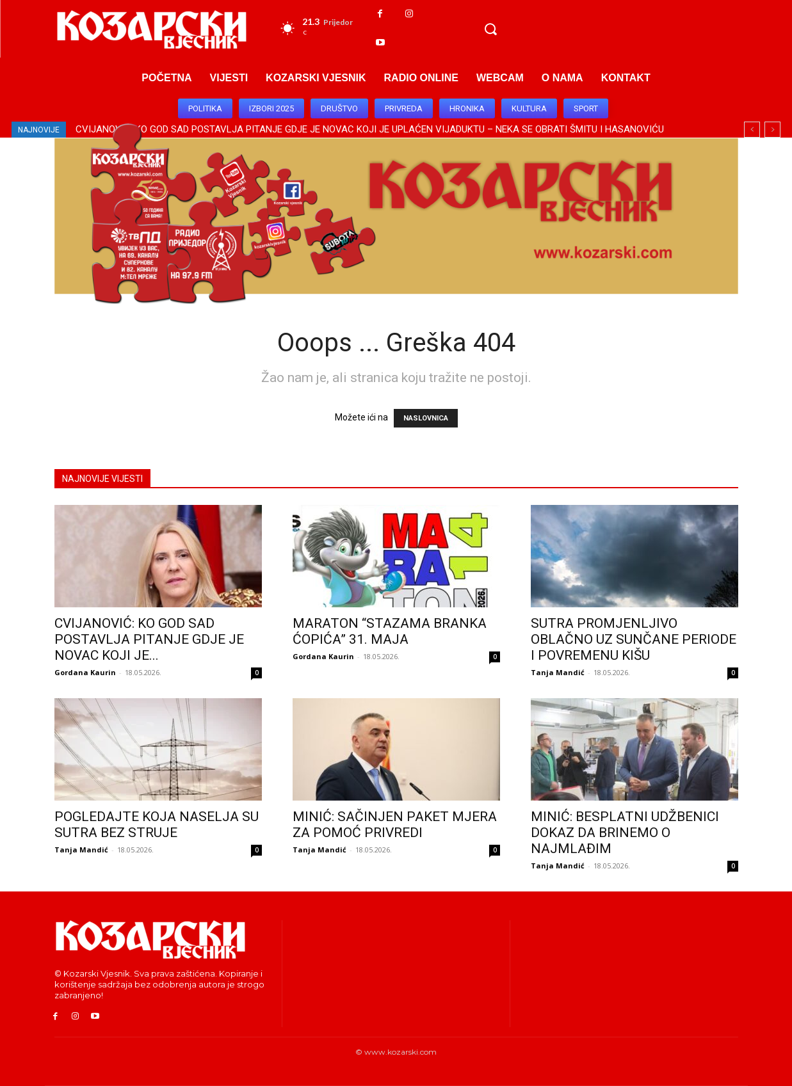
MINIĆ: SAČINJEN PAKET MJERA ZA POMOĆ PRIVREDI (395, 824)
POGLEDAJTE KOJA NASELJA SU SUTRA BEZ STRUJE (156, 824)
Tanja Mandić (558, 672)
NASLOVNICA (425, 418)
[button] (490, 28)
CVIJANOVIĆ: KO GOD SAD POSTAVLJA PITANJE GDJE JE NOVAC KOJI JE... (149, 639)
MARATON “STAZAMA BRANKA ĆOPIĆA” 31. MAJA (390, 631)
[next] (772, 130)
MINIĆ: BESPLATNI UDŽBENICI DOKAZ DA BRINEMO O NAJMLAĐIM (625, 832)
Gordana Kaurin (85, 672)
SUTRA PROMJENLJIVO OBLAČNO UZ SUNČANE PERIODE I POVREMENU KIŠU (633, 639)
